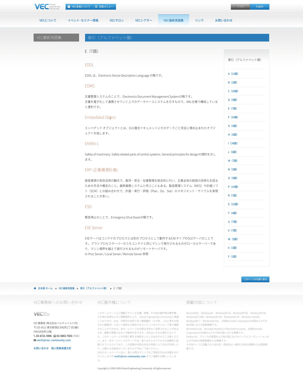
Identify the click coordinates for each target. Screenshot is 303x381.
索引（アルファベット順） (94, 288)
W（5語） (233, 239)
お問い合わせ (223, 20)
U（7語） (233, 221)
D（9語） (233, 100)
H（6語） (233, 134)
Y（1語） (233, 256)
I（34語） (233, 143)
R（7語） (233, 195)
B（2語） (233, 82)
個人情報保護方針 (61, 348)
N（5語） (233, 169)
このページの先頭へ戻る (255, 279)
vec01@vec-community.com (54, 340)
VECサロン (117, 20)
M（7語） (233, 160)
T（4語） (233, 213)
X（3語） (233, 248)
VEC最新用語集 (174, 20)
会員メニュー (106, 6)
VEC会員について (81, 6)
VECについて (47, 20)
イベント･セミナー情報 (83, 20)
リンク (199, 20)
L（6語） (233, 152)
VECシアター (143, 20)
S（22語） (234, 204)
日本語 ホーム (45, 288)
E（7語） (233, 108)
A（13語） (234, 73)
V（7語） (233, 230)
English (259, 6)
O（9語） (233, 178)
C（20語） (234, 91)
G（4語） (233, 126)
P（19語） (234, 186)
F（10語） (234, 117)
